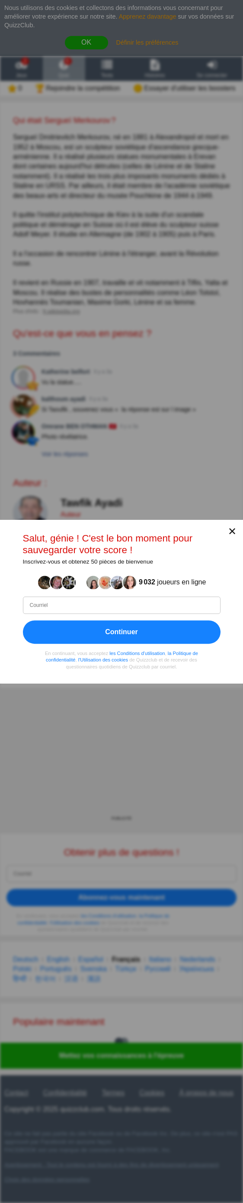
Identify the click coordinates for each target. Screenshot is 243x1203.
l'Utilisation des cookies (103, 659)
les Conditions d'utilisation (137, 652)
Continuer (121, 631)
